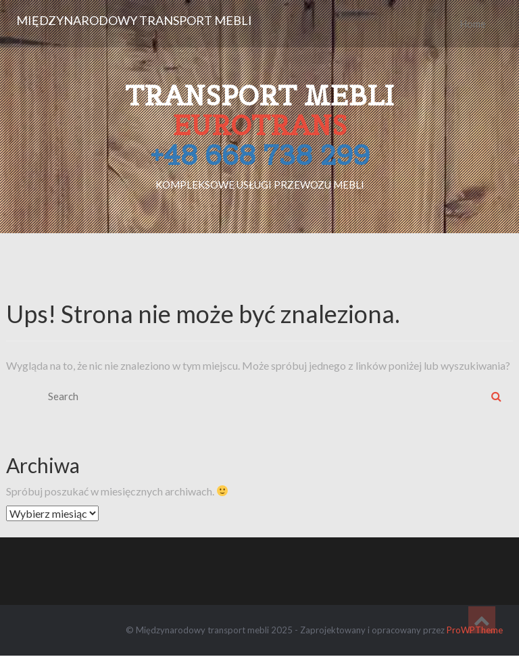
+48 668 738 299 (260, 155)
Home (473, 24)
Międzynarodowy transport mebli (134, 20)
